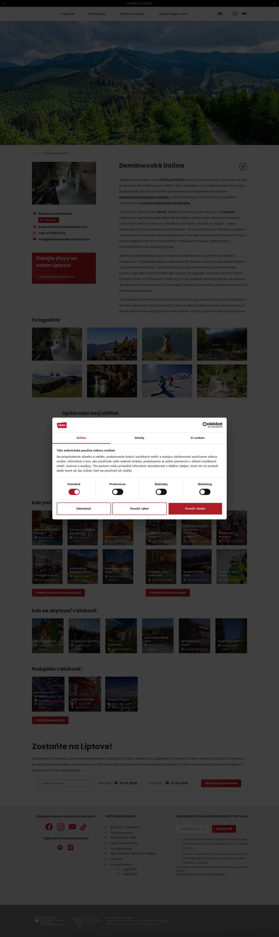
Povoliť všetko (195, 508)
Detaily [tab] (139, 437)
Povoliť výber (139, 508)
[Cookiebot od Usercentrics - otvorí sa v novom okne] (205, 425)
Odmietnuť (83, 508)
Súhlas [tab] (81, 437)
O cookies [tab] (198, 437)
